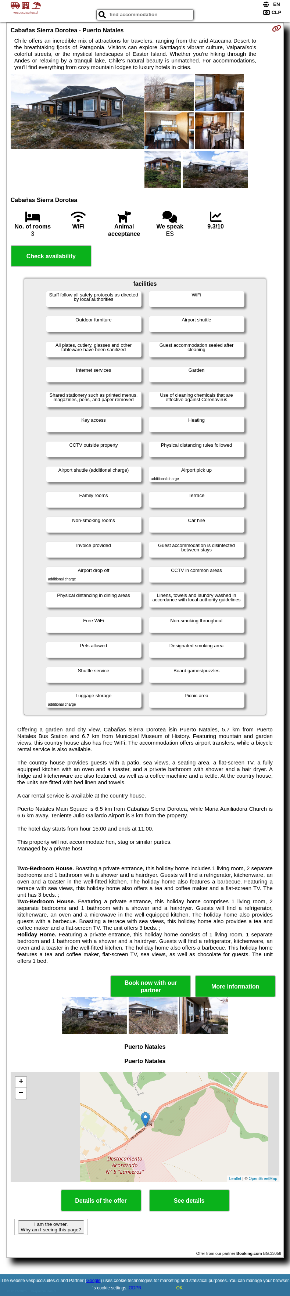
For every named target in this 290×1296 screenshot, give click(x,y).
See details (189, 1201)
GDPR (135, 1287)
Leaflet (235, 1178)
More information (235, 986)
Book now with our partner (151, 986)
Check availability (51, 256)
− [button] (21, 1093)
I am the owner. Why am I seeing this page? (51, 1226)
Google (93, 1280)
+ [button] (21, 1082)
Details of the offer (100, 1201)
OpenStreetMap (263, 1178)
